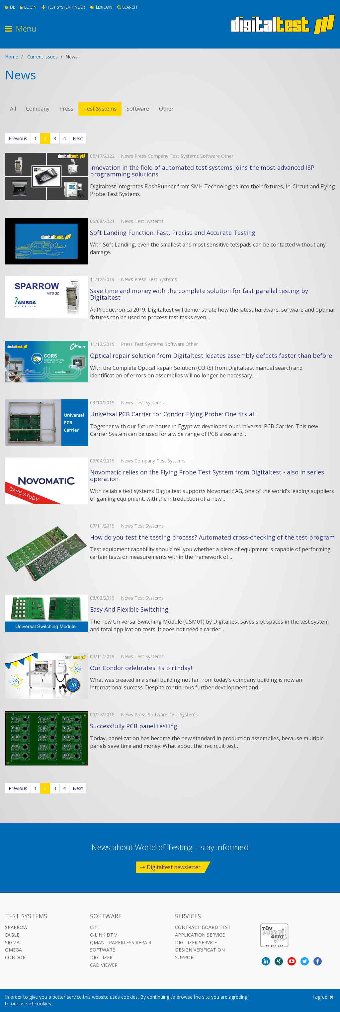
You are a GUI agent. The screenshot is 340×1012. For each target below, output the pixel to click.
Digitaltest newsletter (170, 867)
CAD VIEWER (104, 965)
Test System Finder (63, 7)
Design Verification (200, 950)
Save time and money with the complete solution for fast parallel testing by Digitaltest (199, 294)
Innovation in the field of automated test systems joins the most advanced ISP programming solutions (202, 170)
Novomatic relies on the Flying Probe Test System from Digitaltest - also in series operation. (207, 475)
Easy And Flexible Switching (129, 609)
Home (11, 56)
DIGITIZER (101, 957)
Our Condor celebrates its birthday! (141, 668)
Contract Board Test (203, 927)
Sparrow (16, 927)
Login (28, 7)
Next (78, 138)
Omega (13, 950)
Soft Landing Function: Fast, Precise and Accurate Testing (172, 233)
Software (138, 108)
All (13, 108)
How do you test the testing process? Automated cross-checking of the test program (212, 537)
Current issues (42, 56)
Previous (18, 138)
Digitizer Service (196, 942)
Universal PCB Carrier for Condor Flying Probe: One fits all (173, 414)
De (10, 7)
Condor (15, 957)
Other (166, 108)
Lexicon (101, 7)
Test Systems (100, 108)
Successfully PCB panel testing (133, 726)
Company (37, 108)
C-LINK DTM (104, 935)
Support (186, 957)
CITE (95, 927)
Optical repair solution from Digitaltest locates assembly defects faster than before (211, 355)
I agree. (322, 997)
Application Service (200, 935)
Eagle (12, 935)
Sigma (12, 942)
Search (127, 7)
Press (66, 108)
